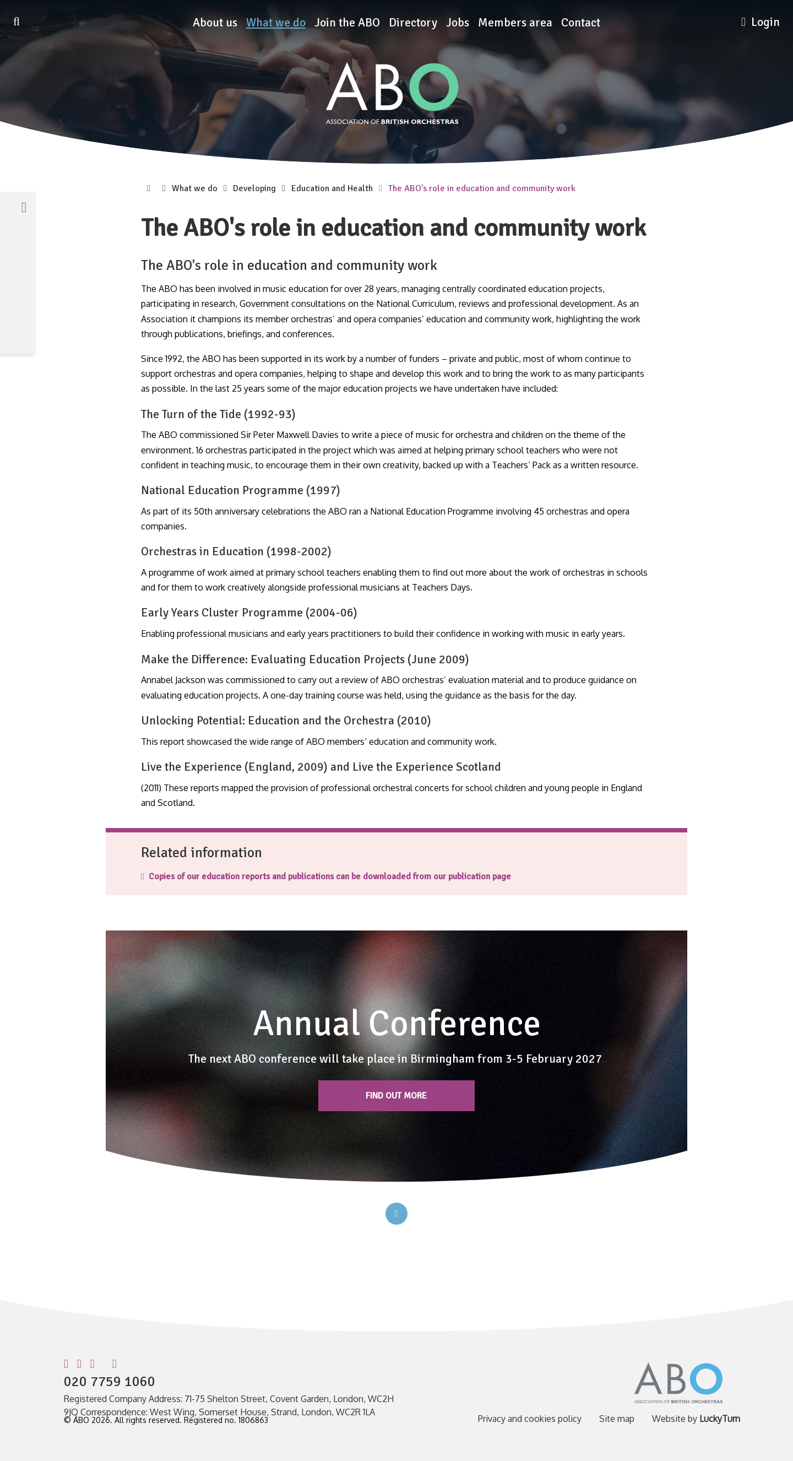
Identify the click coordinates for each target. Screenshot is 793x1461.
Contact (580, 22)
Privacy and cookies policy (530, 1418)
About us (215, 22)
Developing (254, 188)
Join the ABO (347, 22)
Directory (413, 22)
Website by (696, 1418)
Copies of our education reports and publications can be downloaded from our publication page (326, 876)
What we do (276, 22)
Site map (616, 1418)
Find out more (396, 1095)
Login (760, 22)
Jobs (457, 22)
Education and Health (332, 188)
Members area (515, 22)
